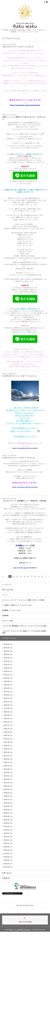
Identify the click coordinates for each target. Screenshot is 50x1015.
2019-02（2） (8, 829)
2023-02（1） (8, 691)
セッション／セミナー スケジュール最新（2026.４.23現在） (24, 600)
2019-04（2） (8, 823)
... (6, 576)
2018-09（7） (8, 846)
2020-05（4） (8, 782)
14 (21, 576)
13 (17, 576)
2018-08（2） (8, 850)
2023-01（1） (8, 695)
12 (14, 576)
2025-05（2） (8, 657)
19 (39, 576)
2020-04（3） (8, 786)
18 (35, 576)
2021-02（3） (8, 752)
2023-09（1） (8, 678)
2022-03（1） (8, 715)
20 (42, 576)
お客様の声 (6, 878)
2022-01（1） (8, 722)
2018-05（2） (8, 860)
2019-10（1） (8, 803)
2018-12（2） (8, 836)
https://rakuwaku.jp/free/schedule (25, 105)
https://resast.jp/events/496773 (25, 568)
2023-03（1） (8, 688)
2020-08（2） (8, 772)
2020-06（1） (8, 779)
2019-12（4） (8, 799)
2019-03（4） (8, 826)
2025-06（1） (8, 654)
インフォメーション (9, 638)
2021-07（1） (8, 738)
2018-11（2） (8, 840)
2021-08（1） (8, 735)
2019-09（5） (8, 806)
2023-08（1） (8, 681)
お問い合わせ (7, 873)
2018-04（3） (8, 863)
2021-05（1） (8, 745)
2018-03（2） (8, 867)
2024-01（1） (8, 671)
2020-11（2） (8, 762)
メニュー (5, 595)
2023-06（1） (8, 684)
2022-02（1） (8, 718)
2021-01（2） (8, 755)
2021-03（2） (8, 749)
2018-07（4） (8, 853)
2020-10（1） (8, 765)
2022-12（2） (8, 698)
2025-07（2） (8, 651)
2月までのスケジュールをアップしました (18, 47)
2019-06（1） (8, 816)
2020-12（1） (8, 759)
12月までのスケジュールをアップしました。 (19, 458)
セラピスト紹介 (7, 621)
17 (31, 576)
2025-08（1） (8, 647)
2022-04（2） (8, 711)
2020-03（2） (8, 789)
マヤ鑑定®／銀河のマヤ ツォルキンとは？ (17, 605)
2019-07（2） (8, 813)
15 (24, 576)
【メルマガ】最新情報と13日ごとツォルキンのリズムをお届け (24, 626)
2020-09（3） (8, 769)
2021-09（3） (8, 732)
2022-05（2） (8, 708)
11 (10, 576)
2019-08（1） (8, 809)
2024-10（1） (8, 664)
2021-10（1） (8, 728)
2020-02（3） (8, 792)
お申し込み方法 (7, 590)
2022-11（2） (8, 701)
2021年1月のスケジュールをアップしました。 (20, 376)
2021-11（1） (8, 725)
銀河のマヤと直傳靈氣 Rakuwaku (20, 929)
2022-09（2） (8, 705)
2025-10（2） (8, 644)
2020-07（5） (8, 776)
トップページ (7, 584)
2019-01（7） (8, 833)
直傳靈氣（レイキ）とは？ (11, 610)
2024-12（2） (8, 661)
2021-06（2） (8, 742)
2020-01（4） (8, 796)
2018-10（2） (8, 843)
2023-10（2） (8, 674)
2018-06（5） (8, 856)
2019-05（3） (8, 819)
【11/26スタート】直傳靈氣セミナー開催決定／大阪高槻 (24, 501)
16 (28, 576)
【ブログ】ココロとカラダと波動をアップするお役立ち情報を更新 (24, 632)
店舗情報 (5, 615)
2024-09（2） (8, 668)
